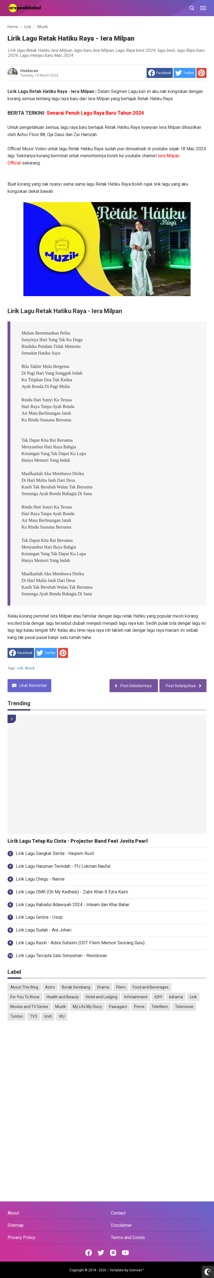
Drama (103, 987)
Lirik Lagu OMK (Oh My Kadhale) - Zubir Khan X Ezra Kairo (72, 891)
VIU (62, 1016)
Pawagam (118, 1006)
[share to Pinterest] (201, 73)
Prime (139, 1006)
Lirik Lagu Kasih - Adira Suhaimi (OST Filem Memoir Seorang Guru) (80, 942)
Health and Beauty (63, 997)
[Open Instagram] (113, 1252)
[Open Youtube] (125, 1252)
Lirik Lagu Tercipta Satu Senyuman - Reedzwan (61, 955)
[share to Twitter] (185, 73)
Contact (118, 1213)
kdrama (176, 997)
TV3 (33, 1016)
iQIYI (158, 997)
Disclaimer (121, 1225)
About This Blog (24, 987)
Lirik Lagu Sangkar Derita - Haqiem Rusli (55, 853)
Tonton (16, 1016)
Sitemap (16, 1225)
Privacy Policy (21, 1237)
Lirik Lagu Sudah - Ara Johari (43, 930)
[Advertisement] (107, 1068)
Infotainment (135, 997)
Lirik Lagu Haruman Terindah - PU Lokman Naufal (63, 866)
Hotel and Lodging (101, 997)
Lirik (20, 668)
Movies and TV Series (29, 1006)
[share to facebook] (160, 73)
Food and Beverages (151, 987)
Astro (50, 987)
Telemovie (184, 1006)
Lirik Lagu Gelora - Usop (39, 917)
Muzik (30, 668)
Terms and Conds (128, 1237)
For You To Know (25, 997)
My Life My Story (87, 1006)
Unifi (48, 1016)
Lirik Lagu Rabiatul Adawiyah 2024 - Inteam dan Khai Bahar (72, 904)
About (13, 1213)
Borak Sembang (76, 987)
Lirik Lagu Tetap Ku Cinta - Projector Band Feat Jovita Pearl (78, 841)
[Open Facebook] (88, 1252)
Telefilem (160, 1006)
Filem (121, 987)
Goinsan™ (136, 1270)
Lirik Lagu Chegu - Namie (40, 879)
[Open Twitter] (101, 1252)
